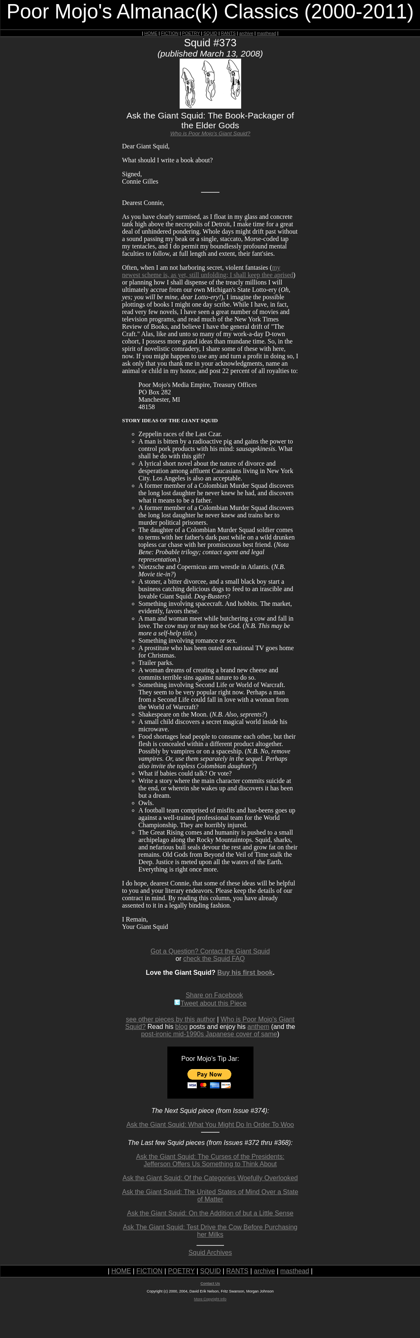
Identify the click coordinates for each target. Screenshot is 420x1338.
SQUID (210, 33)
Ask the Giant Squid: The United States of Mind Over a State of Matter (210, 1195)
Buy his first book (245, 972)
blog (181, 1026)
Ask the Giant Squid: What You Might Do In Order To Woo (210, 1124)
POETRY (191, 33)
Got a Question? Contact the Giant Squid (210, 951)
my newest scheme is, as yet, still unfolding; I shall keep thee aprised (207, 271)
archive (246, 33)
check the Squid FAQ (214, 958)
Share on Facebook (214, 995)
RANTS (228, 33)
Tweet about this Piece (210, 1003)
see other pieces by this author (170, 1019)
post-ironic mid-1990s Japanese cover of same (209, 1034)
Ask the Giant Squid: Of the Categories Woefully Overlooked (210, 1177)
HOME (151, 33)
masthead (266, 33)
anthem (258, 1026)
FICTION (170, 33)
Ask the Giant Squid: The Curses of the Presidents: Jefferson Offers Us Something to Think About (210, 1160)
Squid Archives (210, 1252)
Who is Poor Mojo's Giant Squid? (210, 133)
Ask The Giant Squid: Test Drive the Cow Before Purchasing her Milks (210, 1231)
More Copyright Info (210, 1299)
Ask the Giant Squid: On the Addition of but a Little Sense (210, 1213)
